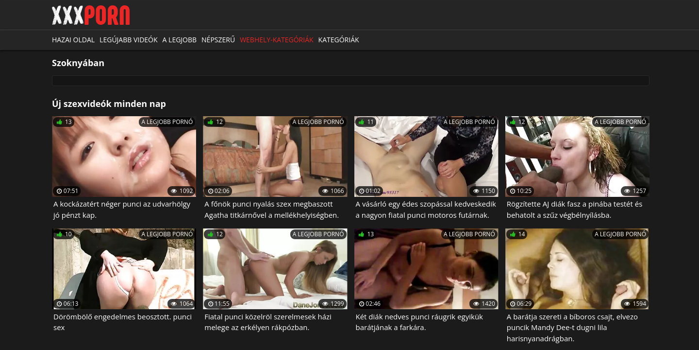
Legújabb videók (128, 39)
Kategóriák (338, 39)
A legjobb (180, 39)
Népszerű (218, 39)
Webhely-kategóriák (276, 39)
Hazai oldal (73, 39)
